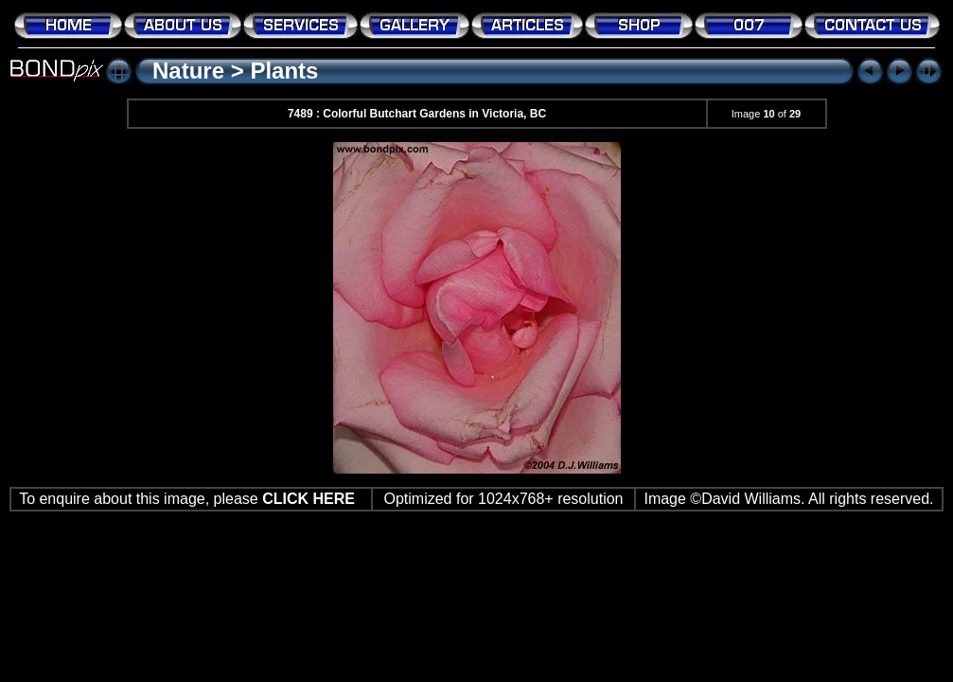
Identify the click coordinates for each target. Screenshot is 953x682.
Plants (284, 70)
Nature (188, 70)
